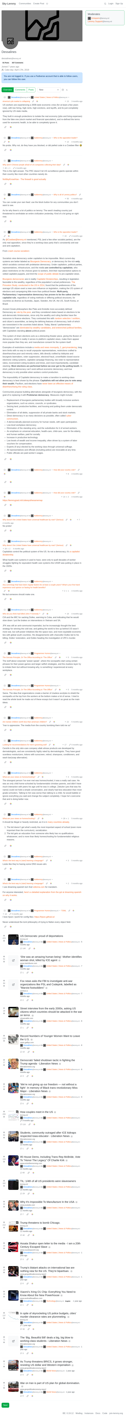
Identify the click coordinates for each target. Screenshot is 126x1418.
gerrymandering (69, 347)
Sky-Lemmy (9, 3)
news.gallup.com (27, 1042)
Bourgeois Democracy (40, 261)
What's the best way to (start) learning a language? (23, 860)
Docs (98, 1413)
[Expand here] (13, 939)
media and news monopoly (46, 347)
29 (22, 1193)
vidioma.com (39, 887)
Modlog (79, 1413)
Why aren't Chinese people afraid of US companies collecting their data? (32, 165)
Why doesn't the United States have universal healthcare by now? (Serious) (33, 520)
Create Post (38, 3)
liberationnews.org (27, 1067)
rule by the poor (24, 312)
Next (5, 1405)
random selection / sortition (67, 318)
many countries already (58, 822)
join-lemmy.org (116, 1413)
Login (110, 3)
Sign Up (119, 3)
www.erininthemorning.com (31, 1163)
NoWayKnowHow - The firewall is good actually (24, 179)
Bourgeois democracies (13, 279)
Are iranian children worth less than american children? (25, 722)
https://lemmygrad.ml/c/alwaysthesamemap (23, 500)
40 (22, 1235)
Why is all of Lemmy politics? (65, 195)
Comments (20, 90)
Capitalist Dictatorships (47, 279)
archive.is (24, 991)
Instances (89, 1413)
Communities (25, 3)
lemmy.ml (24, 939)
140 (23, 948)
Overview (7, 90)
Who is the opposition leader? (65, 138)
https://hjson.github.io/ (44, 917)
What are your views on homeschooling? (19, 777)
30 (22, 1329)
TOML (63, 911)
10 (22, 1052)
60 (22, 1173)
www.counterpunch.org (29, 1250)
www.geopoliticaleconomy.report (33, 1274)
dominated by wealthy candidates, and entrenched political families (50, 328)
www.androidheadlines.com (31, 1298)
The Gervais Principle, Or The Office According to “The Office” (28, 657)
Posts (31, 90)
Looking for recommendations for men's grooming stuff (25, 745)
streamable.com (26, 1018)
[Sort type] (49, 89)
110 (23, 1124)
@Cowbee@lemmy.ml (16, 239)
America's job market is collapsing (16, 101)
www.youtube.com (27, 1205)
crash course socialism (18, 251)
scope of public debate (48, 274)
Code (104, 1413)
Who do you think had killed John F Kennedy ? (21, 614)
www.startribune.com (28, 963)
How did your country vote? (65, 470)
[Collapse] (5, 97)
